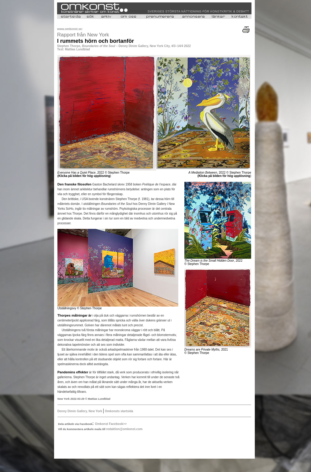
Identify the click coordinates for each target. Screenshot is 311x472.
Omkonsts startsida (118, 411)
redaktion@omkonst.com (124, 429)
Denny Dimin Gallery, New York (80, 411)
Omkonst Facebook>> (111, 424)
